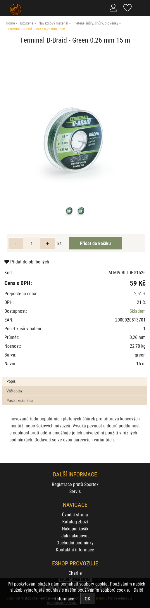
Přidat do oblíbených (26, 261)
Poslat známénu (19, 400)
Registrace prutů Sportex (75, 484)
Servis (75, 491)
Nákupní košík (75, 528)
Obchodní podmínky (75, 542)
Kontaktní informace (75, 549)
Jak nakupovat (75, 535)
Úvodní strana (75, 514)
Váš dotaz (14, 391)
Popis (10, 381)
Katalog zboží (75, 521)
